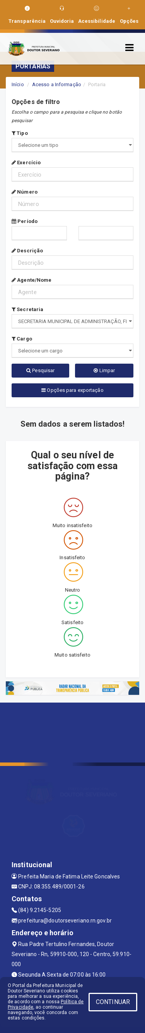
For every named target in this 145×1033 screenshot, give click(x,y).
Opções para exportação (72, 390)
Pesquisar (40, 370)
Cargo (22, 339)
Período (25, 221)
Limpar (104, 370)
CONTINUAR (113, 1002)
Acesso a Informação (56, 84)
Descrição (27, 251)
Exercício (26, 162)
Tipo (20, 133)
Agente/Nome (31, 280)
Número (25, 192)
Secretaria (27, 309)
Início (18, 84)
